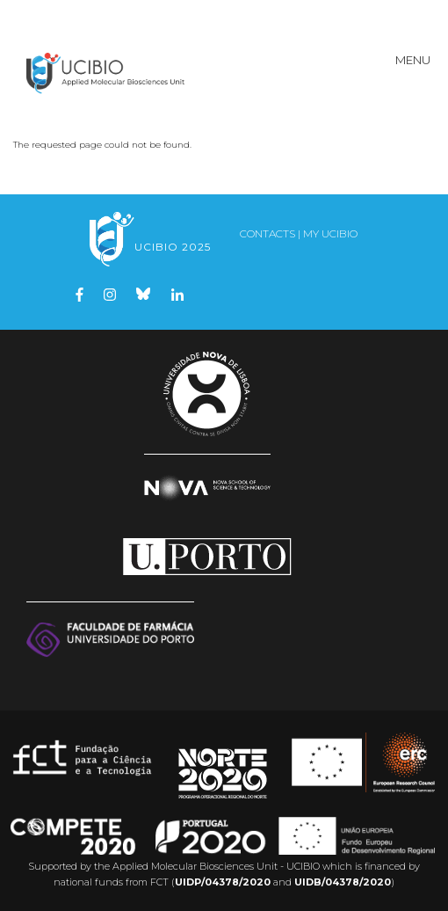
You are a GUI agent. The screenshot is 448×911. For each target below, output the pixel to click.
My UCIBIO (330, 233)
